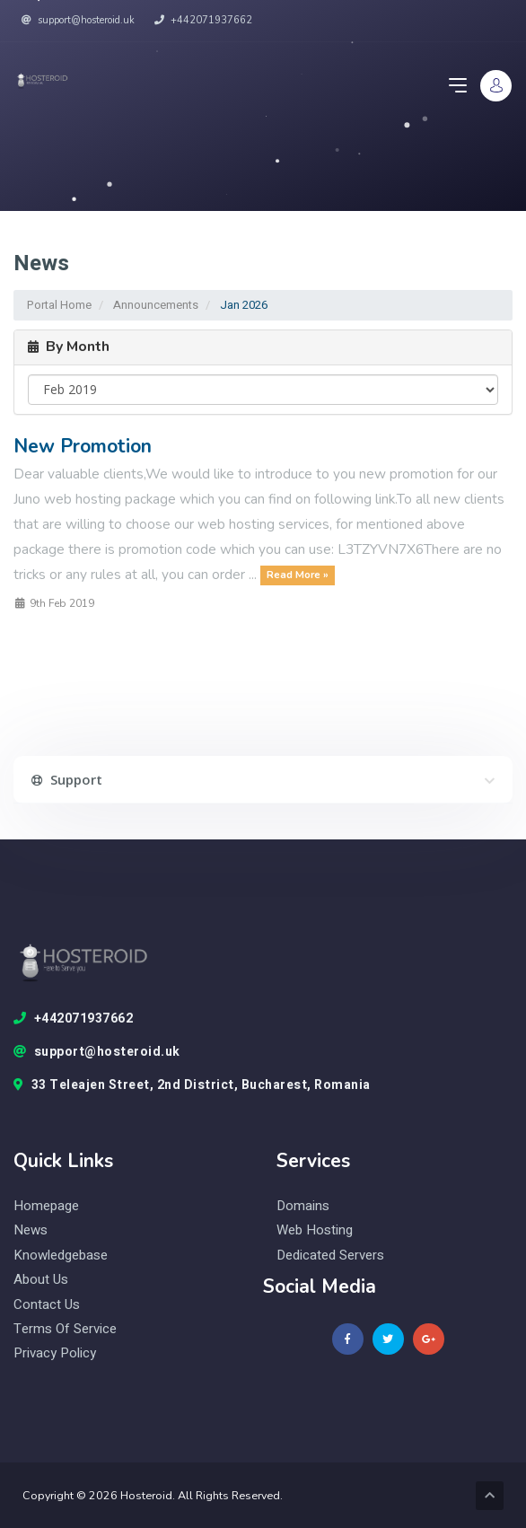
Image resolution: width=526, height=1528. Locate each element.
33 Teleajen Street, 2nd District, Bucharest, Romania (192, 1085)
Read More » (298, 575)
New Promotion (82, 446)
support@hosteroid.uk (78, 20)
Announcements (155, 304)
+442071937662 (203, 20)
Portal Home (59, 304)
